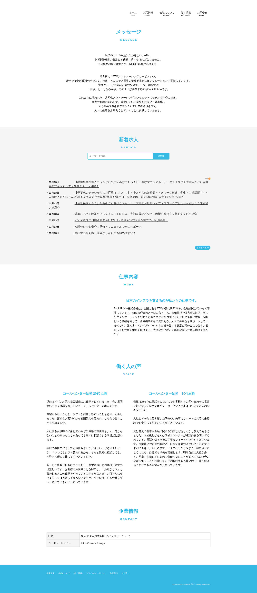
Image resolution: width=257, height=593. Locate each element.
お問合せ (125, 573)
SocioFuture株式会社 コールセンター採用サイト (79, 11)
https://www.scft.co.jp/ (93, 543)
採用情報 (50, 573)
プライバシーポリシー (96, 573)
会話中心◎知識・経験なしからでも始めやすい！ (105, 233)
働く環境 (78, 573)
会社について (64, 573)
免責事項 (114, 573)
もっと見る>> (203, 247)
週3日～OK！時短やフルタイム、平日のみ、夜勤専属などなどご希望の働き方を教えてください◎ (136, 213)
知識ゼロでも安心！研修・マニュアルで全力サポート (108, 226)
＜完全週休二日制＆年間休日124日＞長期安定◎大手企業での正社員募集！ (121, 220)
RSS (207, 179)
